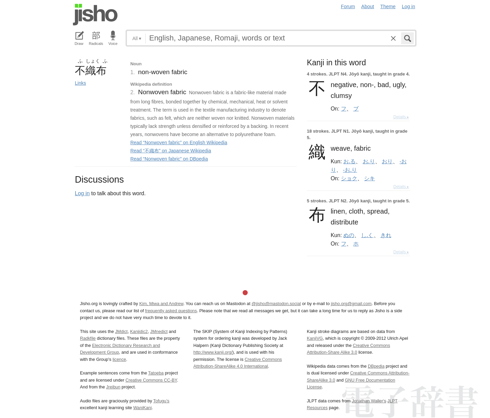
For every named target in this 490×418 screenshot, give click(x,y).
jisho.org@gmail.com (351, 303)
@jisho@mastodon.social (276, 303)
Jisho (95, 15)
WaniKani (142, 407)
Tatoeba (156, 372)
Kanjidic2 (139, 331)
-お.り (350, 169)
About (367, 6)
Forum (348, 6)
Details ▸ (401, 117)
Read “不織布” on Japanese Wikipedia (170, 150)
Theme (388, 6)
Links (80, 83)
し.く (367, 235)
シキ (369, 178)
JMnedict (158, 331)
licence (119, 359)
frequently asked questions (171, 310)
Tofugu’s (161, 400)
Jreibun (113, 386)
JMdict (121, 331)
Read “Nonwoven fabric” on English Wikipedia (178, 142)
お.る (349, 161)
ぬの (348, 235)
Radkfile (88, 338)
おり (387, 161)
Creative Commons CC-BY (151, 380)
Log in (408, 6)
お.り (369, 161)
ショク (349, 178)
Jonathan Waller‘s (369, 400)
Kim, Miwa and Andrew (161, 303)
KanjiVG (315, 338)
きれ (385, 235)
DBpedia (376, 366)
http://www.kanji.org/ (212, 352)
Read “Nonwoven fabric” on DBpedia (169, 159)
